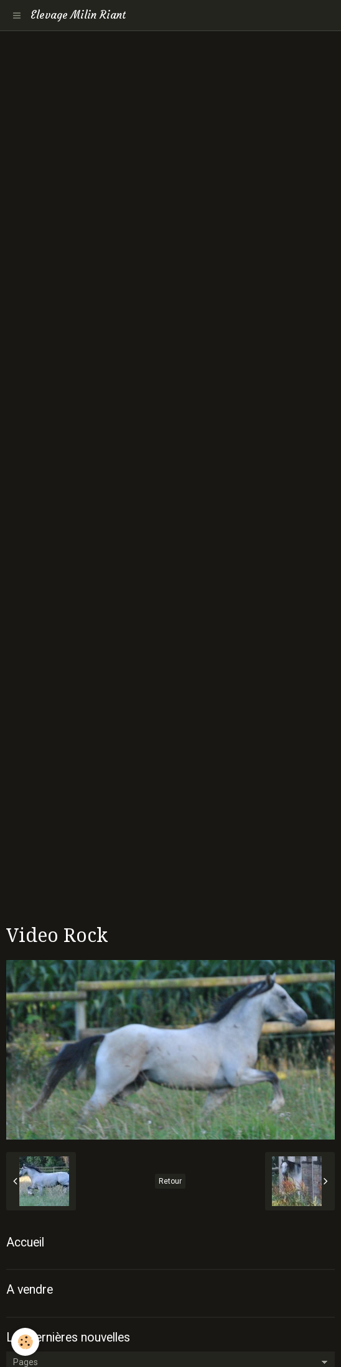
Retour (170, 1181)
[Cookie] (25, 1342)
